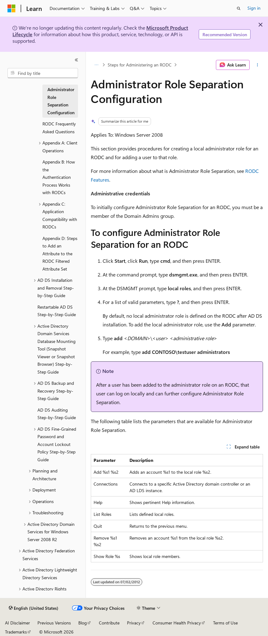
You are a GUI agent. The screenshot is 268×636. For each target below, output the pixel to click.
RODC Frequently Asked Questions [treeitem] (59, 128)
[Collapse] (76, 60)
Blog (82, 623)
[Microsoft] (11, 8)
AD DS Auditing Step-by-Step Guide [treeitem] (56, 414)
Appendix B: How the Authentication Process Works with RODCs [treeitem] (58, 177)
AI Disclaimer (17, 623)
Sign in (254, 8)
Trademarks (16, 632)
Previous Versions (54, 623)
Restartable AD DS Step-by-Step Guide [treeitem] (56, 311)
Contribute (109, 623)
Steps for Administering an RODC (140, 65)
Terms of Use (225, 623)
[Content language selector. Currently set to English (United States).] (33, 608)
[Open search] (238, 8)
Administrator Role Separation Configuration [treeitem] (61, 100)
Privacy (134, 623)
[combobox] (42, 73)
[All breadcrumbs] (96, 65)
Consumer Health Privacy (177, 623)
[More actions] (257, 65)
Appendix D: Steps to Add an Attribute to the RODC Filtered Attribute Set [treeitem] (59, 253)
